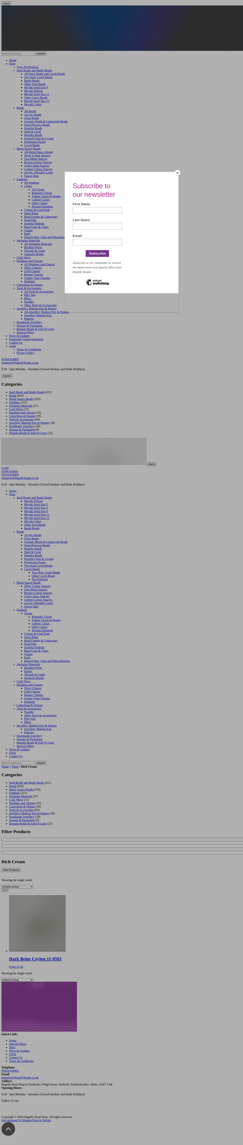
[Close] (177, 173)
